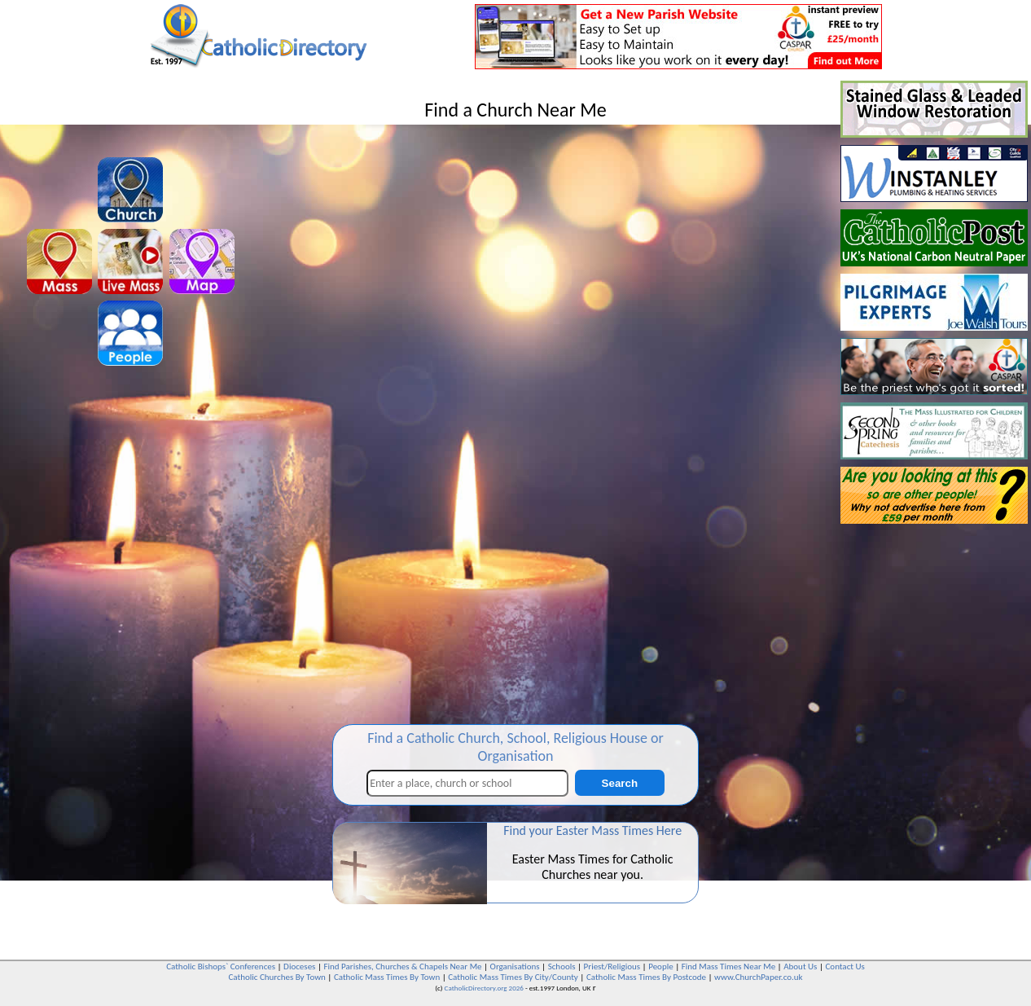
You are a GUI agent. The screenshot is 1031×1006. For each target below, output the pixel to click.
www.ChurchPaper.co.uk (758, 977)
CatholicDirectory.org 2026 (484, 987)
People (660, 966)
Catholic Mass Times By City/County (513, 977)
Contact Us (844, 966)
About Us (800, 966)
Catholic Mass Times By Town (387, 977)
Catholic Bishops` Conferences (220, 966)
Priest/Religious (612, 966)
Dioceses (299, 966)
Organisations (515, 966)
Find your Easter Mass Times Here (592, 830)
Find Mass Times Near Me (728, 966)
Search (620, 783)
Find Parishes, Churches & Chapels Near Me (402, 966)
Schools (562, 966)
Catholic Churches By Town (276, 977)
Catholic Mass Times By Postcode (646, 977)
